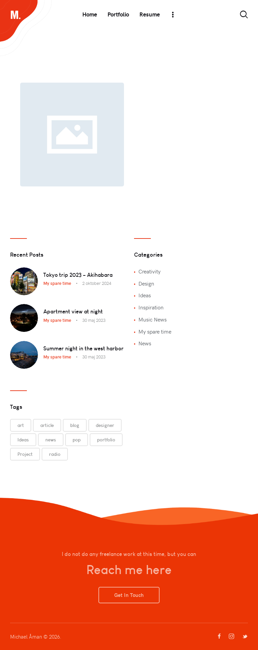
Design (146, 283)
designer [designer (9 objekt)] (105, 425)
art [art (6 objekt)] (20, 425)
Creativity (149, 271)
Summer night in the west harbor (83, 348)
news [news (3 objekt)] (50, 440)
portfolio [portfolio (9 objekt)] (106, 440)
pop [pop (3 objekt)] (77, 440)
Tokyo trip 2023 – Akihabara (78, 274)
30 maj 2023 (93, 320)
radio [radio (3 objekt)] (54, 454)
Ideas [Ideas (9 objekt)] (23, 440)
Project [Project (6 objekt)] (25, 454)
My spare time (57, 283)
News (144, 343)
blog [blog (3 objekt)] (74, 425)
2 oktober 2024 (96, 283)
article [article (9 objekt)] (47, 425)
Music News (152, 319)
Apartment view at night (73, 311)
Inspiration (151, 307)
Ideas (144, 295)
